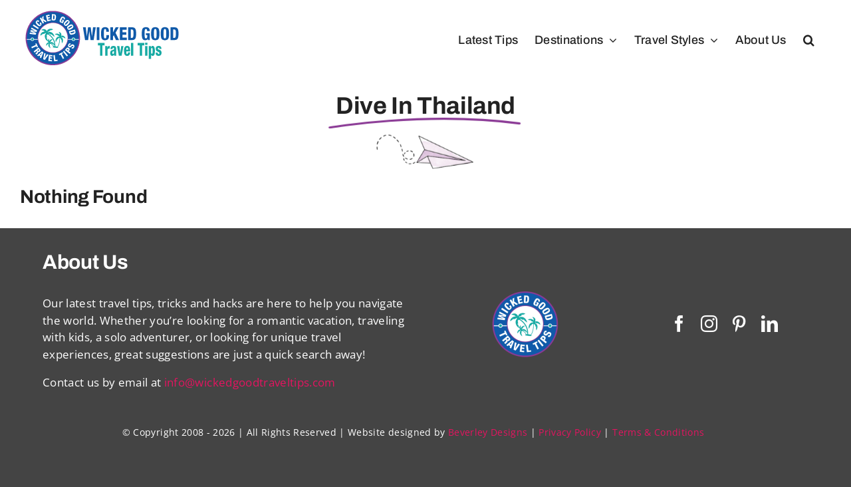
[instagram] (709, 323)
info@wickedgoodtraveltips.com (250, 382)
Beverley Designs (487, 432)
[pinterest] (739, 323)
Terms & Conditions (658, 432)
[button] (808, 40)
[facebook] (679, 323)
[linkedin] (769, 323)
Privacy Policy (570, 432)
